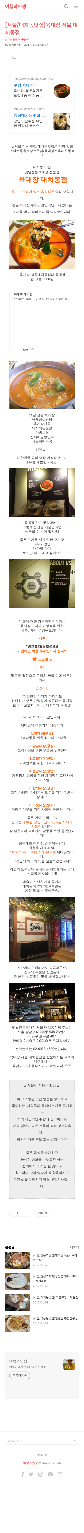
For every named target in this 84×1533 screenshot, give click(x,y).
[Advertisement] (42, 116)
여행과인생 (15, 6)
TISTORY (42, 1487)
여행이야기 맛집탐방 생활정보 (27, 1399)
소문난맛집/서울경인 (17, 39)
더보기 (74, 1279)
